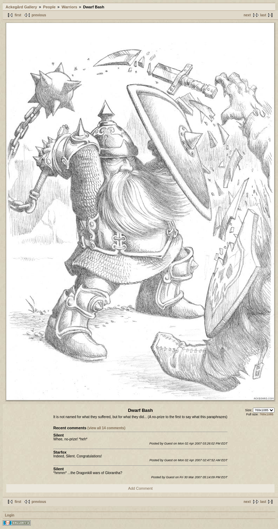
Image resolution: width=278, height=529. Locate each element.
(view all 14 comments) (106, 428)
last (263, 15)
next (247, 15)
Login (9, 515)
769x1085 (266, 414)
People (49, 7)
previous (39, 15)
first (18, 15)
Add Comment (140, 488)
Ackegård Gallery (21, 7)
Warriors (69, 7)
